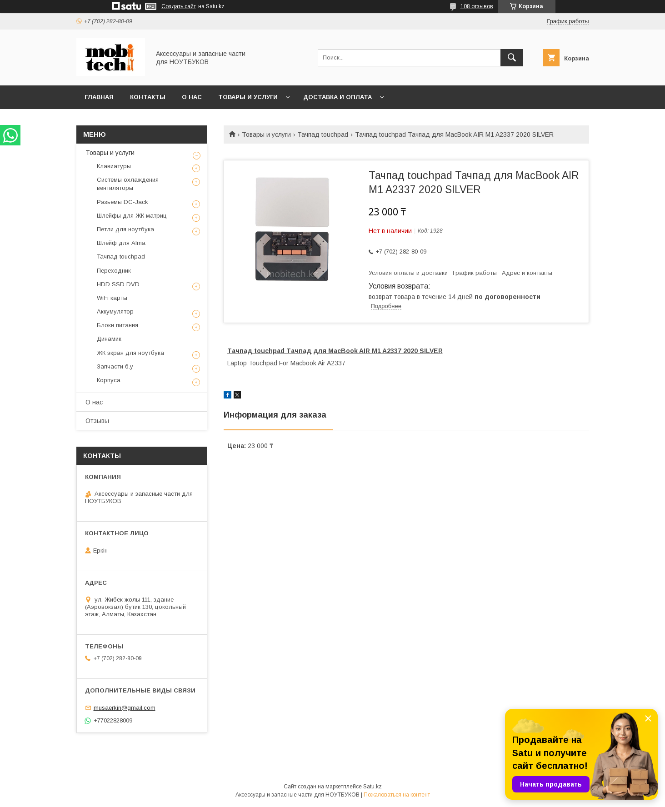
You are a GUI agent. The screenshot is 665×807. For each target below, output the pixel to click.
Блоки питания (117, 325)
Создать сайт (178, 6)
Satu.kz (372, 786)
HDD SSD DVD (118, 284)
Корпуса (108, 380)
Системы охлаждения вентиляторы (128, 183)
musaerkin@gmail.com (124, 707)
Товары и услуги (248, 97)
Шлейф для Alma (121, 242)
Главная (99, 97)
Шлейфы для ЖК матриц (132, 215)
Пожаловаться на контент (397, 795)
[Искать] (511, 57)
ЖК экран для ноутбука (130, 352)
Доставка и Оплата (337, 97)
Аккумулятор (115, 311)
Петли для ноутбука (125, 229)
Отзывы (97, 420)
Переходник (114, 270)
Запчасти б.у (115, 366)
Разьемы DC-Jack (122, 202)
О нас (192, 97)
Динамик (109, 338)
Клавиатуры (114, 166)
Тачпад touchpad (322, 134)
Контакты (147, 97)
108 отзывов (476, 6)
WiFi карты (112, 297)
